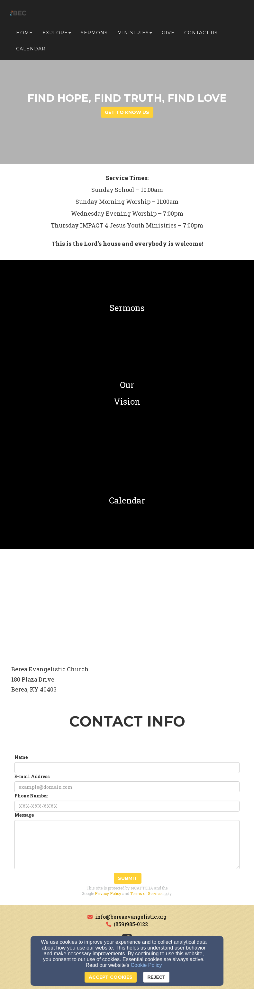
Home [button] (24, 33)
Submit (127, 878)
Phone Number (31, 796)
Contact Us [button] (201, 33)
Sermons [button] (94, 33)
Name (21, 757)
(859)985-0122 (131, 924)
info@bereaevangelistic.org (131, 916)
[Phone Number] (127, 806)
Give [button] (168, 33)
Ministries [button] (134, 33)
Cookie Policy (146, 965)
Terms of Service (145, 893)
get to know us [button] (127, 112)
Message (24, 815)
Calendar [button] (31, 49)
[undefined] (127, 308)
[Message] (127, 844)
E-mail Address (32, 776)
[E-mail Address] (127, 786)
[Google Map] (127, 604)
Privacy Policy (108, 893)
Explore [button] (56, 33)
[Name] (127, 767)
